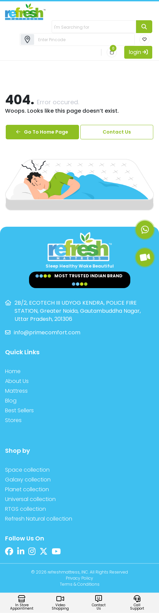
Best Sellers (19, 410)
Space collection (27, 470)
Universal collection (30, 499)
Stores (13, 420)
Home (13, 371)
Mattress (16, 391)
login (138, 52)
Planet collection (27, 489)
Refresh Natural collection (38, 519)
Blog (11, 401)
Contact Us (117, 132)
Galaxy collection (28, 479)
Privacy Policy (79, 578)
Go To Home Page (42, 132)
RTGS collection (25, 509)
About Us (17, 381)
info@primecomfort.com (47, 332)
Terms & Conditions (80, 584)
